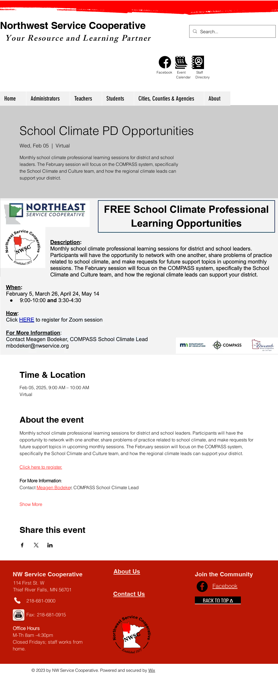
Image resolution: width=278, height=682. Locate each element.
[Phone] (17, 600)
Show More (31, 504)
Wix (151, 670)
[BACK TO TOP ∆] (218, 600)
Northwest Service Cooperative (73, 25)
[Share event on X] (36, 545)
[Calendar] (181, 62)
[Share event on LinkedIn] (50, 545)
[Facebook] (165, 62)
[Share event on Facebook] (22, 545)
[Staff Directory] (198, 62)
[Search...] (232, 31)
